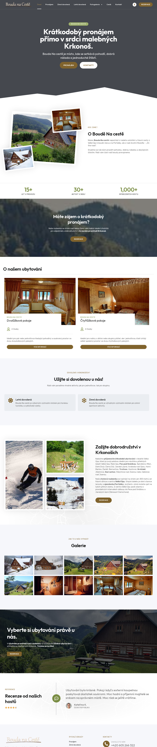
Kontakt (118, 4)
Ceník (109, 4)
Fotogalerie (96, 5)
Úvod (39, 4)
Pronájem (49, 4)
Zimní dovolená (63, 4)
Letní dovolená (80, 4)
